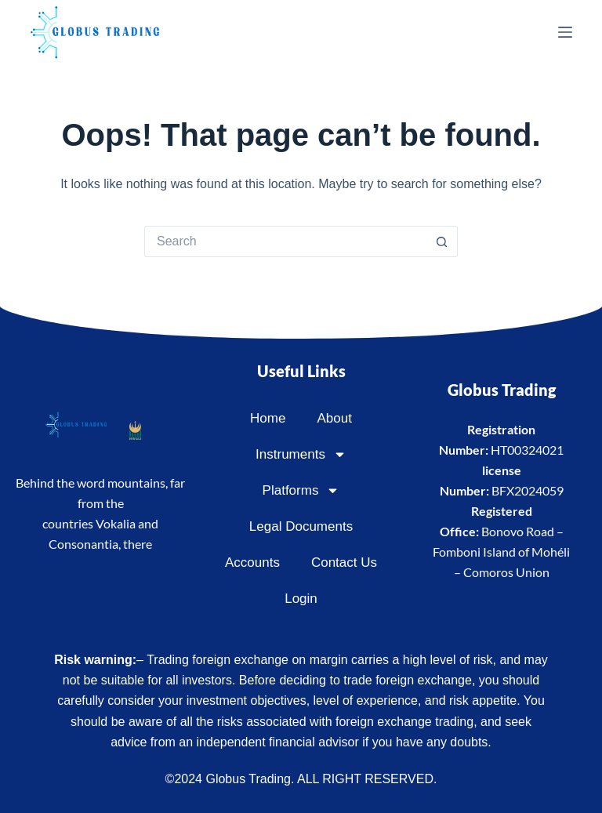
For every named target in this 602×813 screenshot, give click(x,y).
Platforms (301, 490)
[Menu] (565, 32)
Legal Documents (301, 526)
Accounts (252, 562)
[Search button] (442, 241)
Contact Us (344, 562)
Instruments (301, 454)
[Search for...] (285, 241)
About (334, 418)
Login (301, 598)
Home (267, 418)
